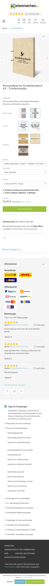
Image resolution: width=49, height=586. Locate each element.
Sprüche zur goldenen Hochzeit (20, 464)
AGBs (6, 553)
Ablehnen (10, 582)
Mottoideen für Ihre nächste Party (19, 520)
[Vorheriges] (1, 58)
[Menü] (3, 21)
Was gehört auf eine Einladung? (19, 423)
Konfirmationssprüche (16, 472)
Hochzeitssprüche (14, 455)
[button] (5, 238)
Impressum (9, 546)
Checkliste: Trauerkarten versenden (20, 534)
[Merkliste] (35, 21)
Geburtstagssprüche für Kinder (19, 437)
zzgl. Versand (26, 202)
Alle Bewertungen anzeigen (14, 385)
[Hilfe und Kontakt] (24, 21)
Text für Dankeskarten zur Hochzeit (20, 508)
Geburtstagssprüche (15, 433)
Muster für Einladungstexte (17, 428)
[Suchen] (18, 21)
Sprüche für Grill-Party (16, 491)
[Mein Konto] (29, 21)
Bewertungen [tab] (12, 249)
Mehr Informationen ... (27, 577)
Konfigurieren (20, 582)
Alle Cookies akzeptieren (35, 582)
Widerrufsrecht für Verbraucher (19, 549)
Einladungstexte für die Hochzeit (20, 450)
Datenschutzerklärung (15, 557)
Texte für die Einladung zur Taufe (20, 481)
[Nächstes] (47, 58)
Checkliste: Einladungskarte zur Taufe (21, 530)
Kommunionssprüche (16, 476)
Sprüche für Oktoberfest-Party (19, 442)
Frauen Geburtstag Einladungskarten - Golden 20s (29, 346)
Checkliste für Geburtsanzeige (18, 525)
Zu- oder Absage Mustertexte (18, 503)
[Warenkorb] (43, 21)
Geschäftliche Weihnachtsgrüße (19, 512)
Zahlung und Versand (25, 553)
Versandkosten (10, 567)
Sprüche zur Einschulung (17, 486)
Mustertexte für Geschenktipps (18, 498)
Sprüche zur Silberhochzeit (18, 459)
